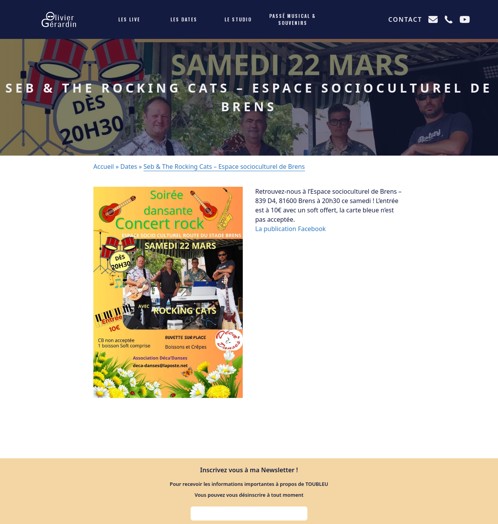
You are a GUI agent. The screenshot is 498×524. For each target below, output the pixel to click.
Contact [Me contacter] (405, 19)
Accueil (103, 166)
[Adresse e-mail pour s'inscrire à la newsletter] (249, 513)
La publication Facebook (290, 228)
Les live (129, 19)
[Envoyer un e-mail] (433, 19)
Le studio (238, 19)
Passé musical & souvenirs (292, 19)
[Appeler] (448, 19)
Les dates (183, 19)
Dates (128, 166)
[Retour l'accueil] (59, 19)
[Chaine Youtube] (464, 19)
